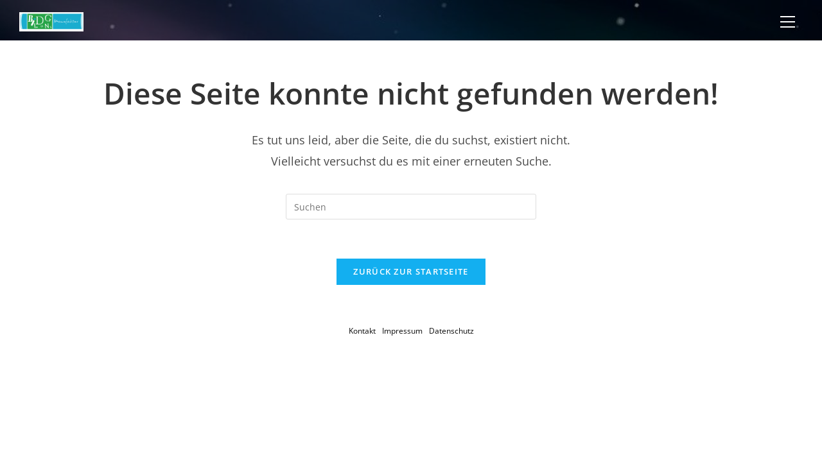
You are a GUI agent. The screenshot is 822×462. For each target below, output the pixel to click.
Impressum (402, 330)
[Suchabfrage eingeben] (411, 206)
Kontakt (362, 330)
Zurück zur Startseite (410, 271)
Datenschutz (451, 330)
